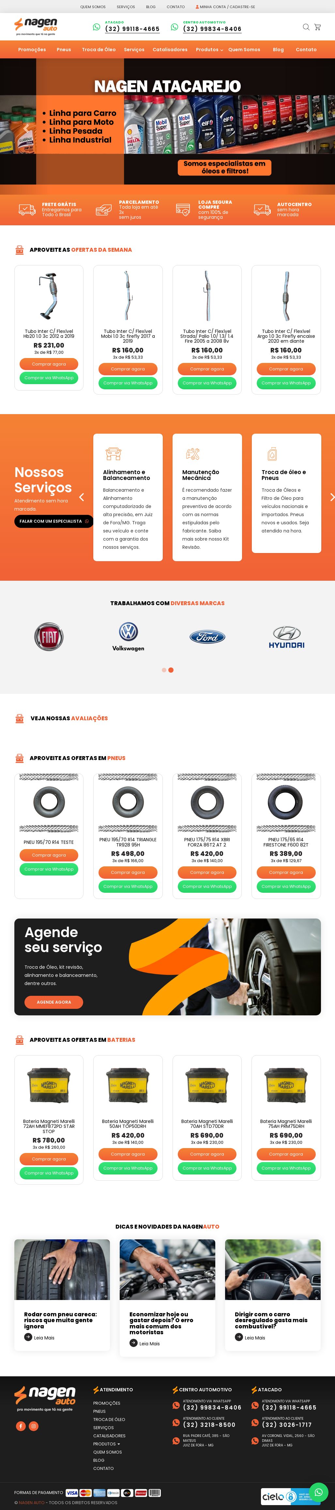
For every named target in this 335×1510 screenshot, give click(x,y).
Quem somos (93, 6)
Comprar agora (49, 364)
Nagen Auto (32, 1502)
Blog (151, 6)
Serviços (126, 6)
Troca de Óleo (99, 49)
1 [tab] (164, 670)
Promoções (32, 49)
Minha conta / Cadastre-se (225, 6)
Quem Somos (244, 49)
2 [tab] (171, 670)
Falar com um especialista (54, 521)
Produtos (208, 49)
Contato (176, 6)
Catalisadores (170, 49)
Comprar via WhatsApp (49, 378)
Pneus (64, 49)
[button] (318, 1492)
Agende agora (54, 1002)
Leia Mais (44, 1338)
